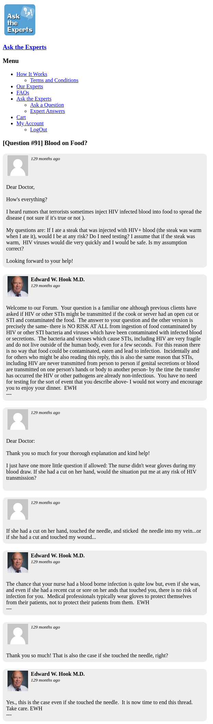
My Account (30, 123)
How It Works (31, 74)
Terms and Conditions (54, 80)
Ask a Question (47, 105)
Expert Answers (47, 111)
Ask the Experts (25, 47)
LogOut (38, 129)
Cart (21, 117)
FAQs (22, 92)
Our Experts (29, 86)
